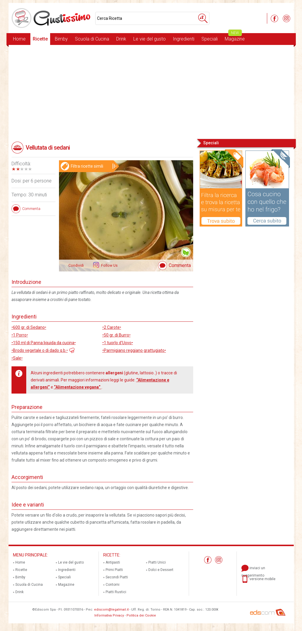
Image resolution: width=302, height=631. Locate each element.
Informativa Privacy (109, 615)
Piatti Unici (157, 562)
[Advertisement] (151, 91)
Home (19, 39)
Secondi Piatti (117, 577)
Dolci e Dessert (160, 570)
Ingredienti (183, 39)
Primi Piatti (114, 570)
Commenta (180, 265)
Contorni (112, 585)
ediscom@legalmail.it (111, 609)
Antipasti (113, 562)
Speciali (209, 39)
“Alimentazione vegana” (77, 387)
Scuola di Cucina (92, 39)
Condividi (76, 265)
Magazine (235, 37)
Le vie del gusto (149, 39)
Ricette (40, 39)
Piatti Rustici (116, 592)
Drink (121, 39)
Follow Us (109, 265)
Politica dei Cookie (141, 615)
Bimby (61, 39)
